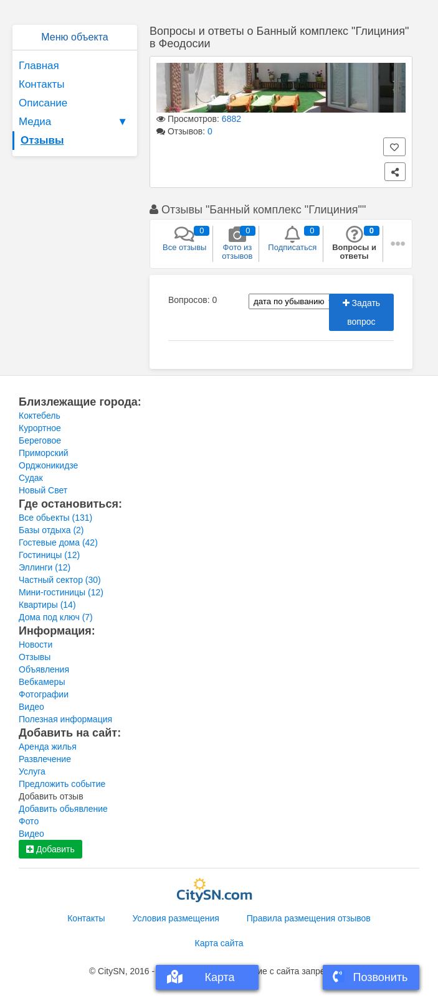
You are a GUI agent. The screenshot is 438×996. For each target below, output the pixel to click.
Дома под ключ (56, 617)
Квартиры (47, 605)
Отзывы (42, 140)
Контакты (41, 84)
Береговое (40, 440)
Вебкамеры (42, 682)
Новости (35, 644)
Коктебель (39, 416)
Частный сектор (60, 580)
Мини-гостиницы (61, 592)
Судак (31, 478)
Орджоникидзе (48, 465)
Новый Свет (43, 490)
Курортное (40, 428)
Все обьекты (55, 518)
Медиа (75, 122)
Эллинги (44, 567)
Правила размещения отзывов (309, 918)
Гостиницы (49, 555)
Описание (43, 103)
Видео (31, 707)
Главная (39, 66)
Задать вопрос (362, 312)
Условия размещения (176, 918)
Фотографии (44, 694)
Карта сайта (219, 943)
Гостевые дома (58, 542)
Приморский (44, 453)
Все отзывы (184, 239)
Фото (29, 821)
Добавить (50, 849)
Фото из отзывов (237, 243)
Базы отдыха (51, 530)
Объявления (44, 669)
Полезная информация (65, 719)
